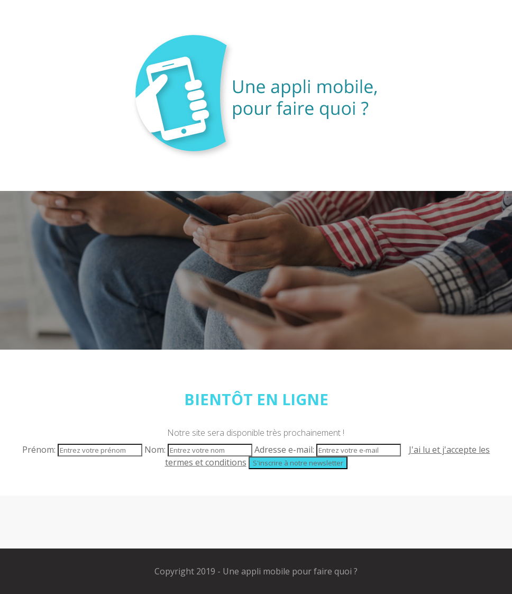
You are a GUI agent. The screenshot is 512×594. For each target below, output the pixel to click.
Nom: (199, 449)
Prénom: (83, 449)
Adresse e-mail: (328, 449)
